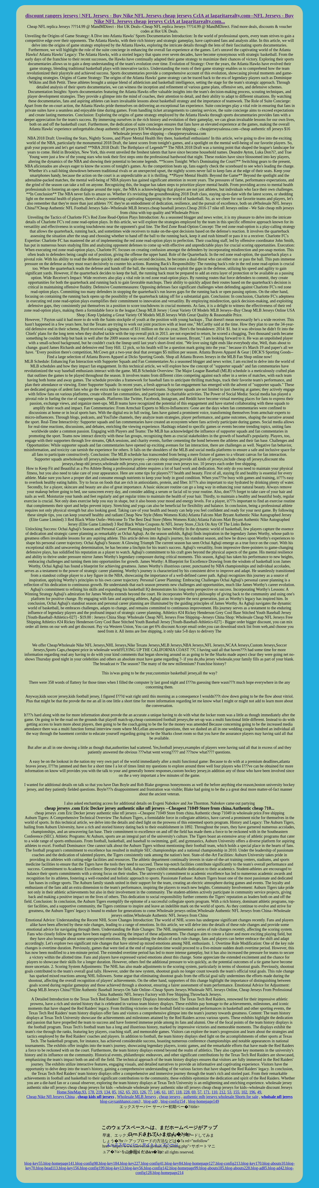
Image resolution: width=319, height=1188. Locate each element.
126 (143, 1092)
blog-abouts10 (274, 1163)
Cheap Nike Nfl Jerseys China (50, 1097)
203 (135, 1092)
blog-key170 (251, 1163)
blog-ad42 (276, 1168)
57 (200, 1092)
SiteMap (74, 1092)
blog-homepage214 (168, 1173)
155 (236, 1092)
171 (207, 1092)
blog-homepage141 (58, 1163)
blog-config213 (228, 1163)
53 (229, 1092)
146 (157, 1092)
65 (128, 1092)
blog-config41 (152, 1163)
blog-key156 (69, 1168)
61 (164, 1092)
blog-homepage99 (183, 1168)
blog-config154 (173, 1101)
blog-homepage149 (203, 1101)
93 (84, 1092)
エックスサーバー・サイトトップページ (142, 1144)
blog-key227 (130, 1163)
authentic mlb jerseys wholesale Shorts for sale (220, 1097)
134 (107, 1092)
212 (222, 1092)
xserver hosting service (159, 1117)
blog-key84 (174, 1163)
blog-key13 (115, 1168)
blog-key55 (33, 1163)
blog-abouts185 (211, 1168)
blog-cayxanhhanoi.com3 (120, 1101)
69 (194, 1092)
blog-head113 (47, 1168)
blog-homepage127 (199, 1163)
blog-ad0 (151, 1101)
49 (259, 1092)
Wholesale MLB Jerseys (136, 1097)
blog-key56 (134, 1168)
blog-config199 (92, 1168)
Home (61, 1092)
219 (99, 1092)
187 (171, 1092)
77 (150, 1092)
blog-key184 (109, 1163)
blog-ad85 (259, 1168)
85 (114, 1092)
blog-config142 (156, 1168)
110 (214, 1092)
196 (252, 1092)
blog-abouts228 (237, 1168)
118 (178, 1092)
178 (91, 1092)
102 (244, 1092)
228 (187, 1092)
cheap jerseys (169, 1097)
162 (121, 1092)
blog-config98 (86, 1163)
